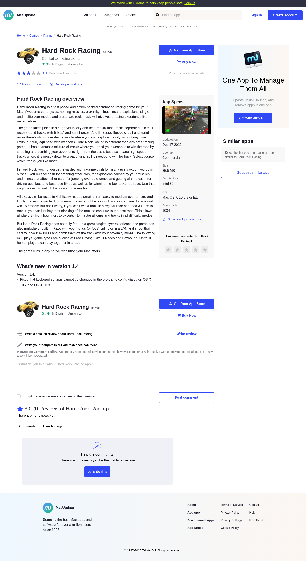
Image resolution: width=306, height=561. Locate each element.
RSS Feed (256, 520)
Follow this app (31, 84)
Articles (130, 15)
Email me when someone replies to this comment (60, 396)
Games (34, 35)
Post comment (186, 397)
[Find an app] (157, 15)
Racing (48, 35)
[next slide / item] (208, 120)
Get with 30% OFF (253, 118)
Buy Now (186, 62)
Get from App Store (186, 50)
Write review (187, 334)
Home (21, 35)
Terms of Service (232, 505)
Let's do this (97, 471)
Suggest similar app (253, 172)
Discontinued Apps (200, 520)
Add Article (195, 528)
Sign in (256, 15)
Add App (193, 512)
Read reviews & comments (186, 73)
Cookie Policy (230, 528)
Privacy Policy (230, 512)
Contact (254, 505)
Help (252, 512)
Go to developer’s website (182, 219)
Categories (110, 15)
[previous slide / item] (165, 120)
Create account (285, 15)
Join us (189, 3)
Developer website (66, 84)
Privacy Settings (231, 520)
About (191, 505)
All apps (90, 15)
